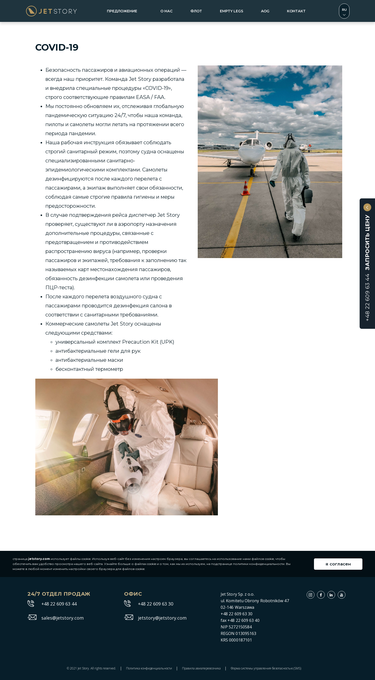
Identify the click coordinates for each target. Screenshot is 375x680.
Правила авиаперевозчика (201, 668)
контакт (296, 11)
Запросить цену (367, 268)
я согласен (338, 563)
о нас (166, 11)
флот (196, 11)
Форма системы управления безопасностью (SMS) (266, 668)
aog (265, 11)
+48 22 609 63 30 (155, 604)
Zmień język (344, 11)
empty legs (231, 11)
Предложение (122, 11)
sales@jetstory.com (62, 618)
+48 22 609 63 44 (59, 604)
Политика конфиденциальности (149, 668)
